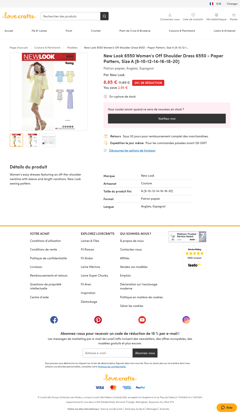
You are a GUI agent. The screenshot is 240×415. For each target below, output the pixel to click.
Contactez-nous (131, 249)
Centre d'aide (39, 297)
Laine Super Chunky (94, 275)
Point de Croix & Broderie (134, 30)
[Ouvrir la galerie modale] (49, 92)
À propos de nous (132, 241)
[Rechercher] (104, 16)
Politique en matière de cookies (141, 297)
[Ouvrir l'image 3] (49, 140)
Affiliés (124, 258)
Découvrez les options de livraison (132, 150)
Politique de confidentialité (48, 258)
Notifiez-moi (167, 118)
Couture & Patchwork (182, 30)
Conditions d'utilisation (45, 241)
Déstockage (89, 302)
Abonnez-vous (145, 353)
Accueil (8, 30)
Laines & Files (90, 241)
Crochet (96, 30)
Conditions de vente (43, 249)
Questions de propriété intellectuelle (45, 286)
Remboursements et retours (49, 275)
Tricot (68, 30)
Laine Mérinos (90, 267)
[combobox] (71, 16)
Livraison (36, 267)
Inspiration (88, 293)
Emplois (125, 275)
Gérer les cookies (131, 306)
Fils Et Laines (39, 30)
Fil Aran (86, 284)
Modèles (72, 47)
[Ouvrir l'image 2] (32, 140)
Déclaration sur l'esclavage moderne (138, 286)
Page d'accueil (19, 47)
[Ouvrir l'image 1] (16, 140)
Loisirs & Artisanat (225, 30)
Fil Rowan (87, 249)
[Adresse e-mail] (107, 352)
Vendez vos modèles (134, 267)
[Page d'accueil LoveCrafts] (120, 377)
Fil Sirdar (87, 258)
